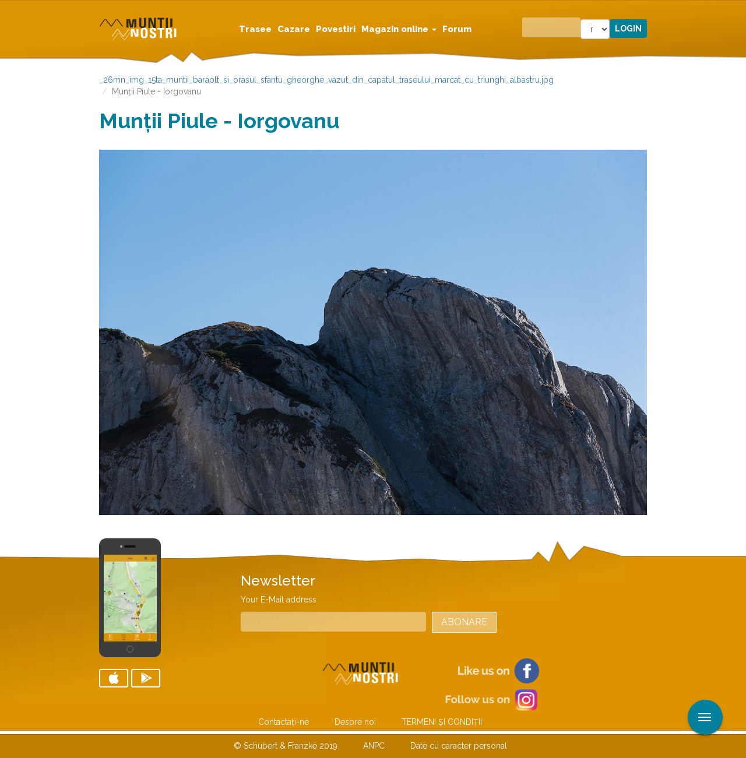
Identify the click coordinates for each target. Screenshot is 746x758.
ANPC (374, 745)
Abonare (464, 621)
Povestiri (336, 29)
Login (628, 28)
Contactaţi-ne (283, 722)
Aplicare (737, 10)
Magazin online (399, 29)
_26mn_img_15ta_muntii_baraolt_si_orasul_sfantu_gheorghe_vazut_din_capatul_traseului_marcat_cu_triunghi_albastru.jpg (326, 79)
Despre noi (355, 722)
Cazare (293, 29)
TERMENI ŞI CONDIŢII (442, 722)
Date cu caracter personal (458, 745)
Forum (456, 29)
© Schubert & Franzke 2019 (285, 745)
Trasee (255, 29)
